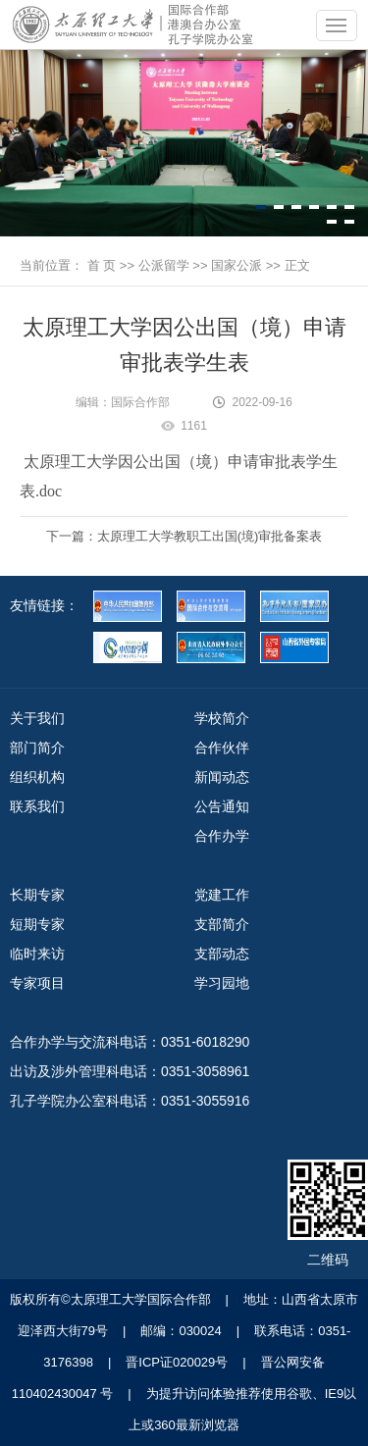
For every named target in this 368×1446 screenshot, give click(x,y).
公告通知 (221, 806)
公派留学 (163, 265)
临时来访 (37, 953)
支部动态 (221, 953)
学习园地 (221, 983)
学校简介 (221, 718)
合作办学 (221, 836)
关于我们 (37, 718)
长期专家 (37, 895)
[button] (261, 207)
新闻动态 (221, 777)
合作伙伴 (221, 747)
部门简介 (37, 747)
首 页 (102, 265)
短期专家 (37, 924)
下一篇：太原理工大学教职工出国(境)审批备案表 (184, 536)
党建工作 (221, 895)
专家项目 (37, 983)
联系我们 (37, 806)
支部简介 (221, 924)
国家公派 (236, 265)
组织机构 (37, 777)
